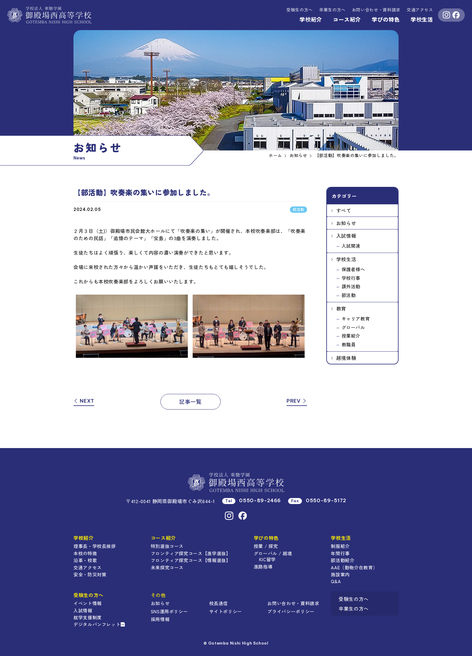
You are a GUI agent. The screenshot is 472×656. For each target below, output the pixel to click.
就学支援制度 (87, 617)
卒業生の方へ (332, 10)
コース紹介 (347, 19)
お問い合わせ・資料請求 (293, 603)
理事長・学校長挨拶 (94, 546)
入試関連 (351, 246)
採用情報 (160, 619)
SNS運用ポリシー (169, 611)
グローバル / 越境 (273, 553)
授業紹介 (351, 336)
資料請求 (376, 10)
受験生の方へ (299, 10)
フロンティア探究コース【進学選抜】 (191, 553)
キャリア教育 (356, 318)
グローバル (353, 327)
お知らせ (346, 223)
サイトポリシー (225, 611)
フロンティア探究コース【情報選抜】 (191, 560)
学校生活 (422, 19)
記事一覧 (190, 401)
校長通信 (218, 603)
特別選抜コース (167, 546)
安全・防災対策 (89, 574)
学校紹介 (311, 19)
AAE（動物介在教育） (354, 567)
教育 (341, 308)
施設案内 (340, 574)
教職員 (349, 344)
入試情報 (346, 235)
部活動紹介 (342, 560)
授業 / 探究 (266, 546)
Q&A (336, 581)
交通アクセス (420, 10)
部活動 (349, 295)
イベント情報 (87, 603)
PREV (297, 401)
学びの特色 (386, 19)
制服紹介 (340, 546)
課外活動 (351, 286)
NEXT (83, 401)
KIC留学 (267, 559)
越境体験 (346, 357)
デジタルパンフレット (99, 624)
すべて (343, 210)
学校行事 (351, 278)
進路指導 (263, 566)
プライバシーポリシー (290, 611)
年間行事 (340, 553)
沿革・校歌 (85, 560)
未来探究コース (167, 567)
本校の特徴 (85, 553)
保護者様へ (353, 269)
